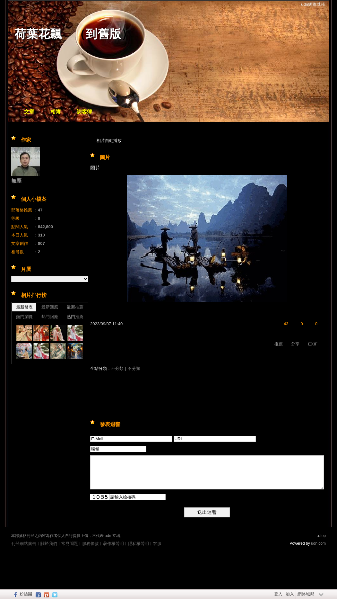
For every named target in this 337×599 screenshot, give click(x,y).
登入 (278, 594)
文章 (29, 111)
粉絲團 (26, 594)
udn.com (318, 543)
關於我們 (48, 543)
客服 (157, 543)
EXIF (312, 344)
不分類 (117, 368)
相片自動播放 (109, 140)
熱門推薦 (75, 316)
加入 (290, 594)
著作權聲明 (113, 543)
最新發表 (24, 307)
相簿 (55, 111)
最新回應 (49, 307)
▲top (321, 535)
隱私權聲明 (138, 543)
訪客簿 (84, 111)
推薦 (278, 344)
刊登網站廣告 (23, 543)
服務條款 (90, 543)
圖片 (105, 157)
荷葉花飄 (38, 33)
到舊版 (103, 33)
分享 (295, 344)
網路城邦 (306, 594)
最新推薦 (75, 307)
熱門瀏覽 (24, 316)
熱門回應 (49, 316)
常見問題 (69, 543)
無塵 (16, 180)
